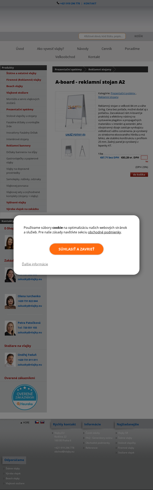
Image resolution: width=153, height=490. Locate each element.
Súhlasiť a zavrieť (76, 249)
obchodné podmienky (104, 232)
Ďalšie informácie (35, 264)
